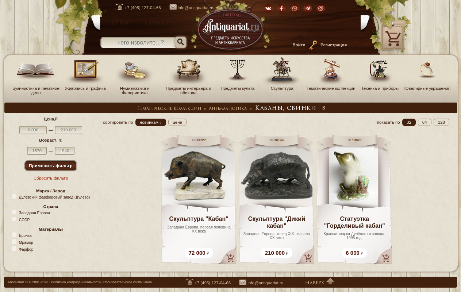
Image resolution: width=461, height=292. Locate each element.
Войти (298, 45)
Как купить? (296, 23)
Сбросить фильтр (51, 178)
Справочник (165, 23)
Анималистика (228, 109)
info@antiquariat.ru (188, 7)
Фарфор (26, 249)
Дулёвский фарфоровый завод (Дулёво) (54, 197)
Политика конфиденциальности (75, 282)
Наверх (320, 283)
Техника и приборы (380, 86)
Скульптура (282, 86)
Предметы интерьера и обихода (188, 88)
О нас (121, 23)
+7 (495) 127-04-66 (134, 7)
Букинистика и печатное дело (35, 88)
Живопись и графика (85, 86)
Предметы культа (238, 86)
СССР (24, 220)
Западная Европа (34, 213)
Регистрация (333, 45)
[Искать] (181, 42)
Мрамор (26, 243)
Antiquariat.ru (18, 282)
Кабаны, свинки (285, 108)
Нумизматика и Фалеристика (135, 88)
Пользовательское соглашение (127, 282)
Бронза (25, 236)
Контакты (339, 23)
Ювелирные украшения (427, 86)
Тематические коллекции (331, 86)
